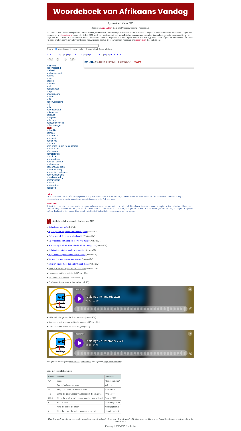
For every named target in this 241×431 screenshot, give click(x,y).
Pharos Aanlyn (66, 35)
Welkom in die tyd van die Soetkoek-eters (67, 317)
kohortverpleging (55, 102)
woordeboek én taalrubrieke (100, 49)
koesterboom (53, 94)
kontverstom (53, 185)
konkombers (53, 164)
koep (49, 91)
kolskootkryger (54, 125)
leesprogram (140, 40)
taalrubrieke (78, 49)
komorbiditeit (53, 154)
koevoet (51, 96)
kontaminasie (53, 180)
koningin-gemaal (55, 161)
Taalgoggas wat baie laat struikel (63, 273)
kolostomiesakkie (55, 123)
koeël (49, 78)
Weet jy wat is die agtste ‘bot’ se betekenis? (67, 268)
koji (48, 104)
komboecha (52, 135)
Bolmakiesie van (58, 227)
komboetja (52, 138)
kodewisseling (54, 68)
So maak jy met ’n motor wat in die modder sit (69, 322)
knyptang (51, 65)
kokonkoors (52, 112)
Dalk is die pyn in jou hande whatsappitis (66, 250)
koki (49, 107)
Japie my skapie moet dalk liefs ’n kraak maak (69, 264)
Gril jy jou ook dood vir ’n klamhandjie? (66, 236)
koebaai (51, 70)
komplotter (52, 156)
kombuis (51, 143)
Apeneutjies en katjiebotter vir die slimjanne (67, 231)
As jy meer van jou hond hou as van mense (66, 254)
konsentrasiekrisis (56, 167)
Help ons (117, 28)
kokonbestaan (54, 109)
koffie (49, 99)
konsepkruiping (54, 169)
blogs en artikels (110, 362)
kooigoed (51, 188)
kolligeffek (52, 117)
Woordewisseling (129, 28)
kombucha (52, 141)
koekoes (51, 83)
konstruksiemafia (55, 175)
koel (49, 86)
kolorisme (51, 120)
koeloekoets (53, 89)
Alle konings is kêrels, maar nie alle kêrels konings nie (71, 245)
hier (119, 362)
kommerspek (53, 148)
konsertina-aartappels (57, 172)
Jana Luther (106, 28)
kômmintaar (53, 151)
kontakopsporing (55, 177)
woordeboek (63, 49)
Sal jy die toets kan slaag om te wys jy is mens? (69, 241)
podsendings (86, 362)
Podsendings (144, 28)
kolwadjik (51, 130)
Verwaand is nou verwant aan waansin (65, 259)
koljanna (51, 115)
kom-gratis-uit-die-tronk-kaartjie (62, 146)
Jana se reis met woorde (59, 278)
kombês (51, 133)
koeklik (50, 81)
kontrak (50, 182)
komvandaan (53, 159)
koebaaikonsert (54, 73)
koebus (50, 75)
